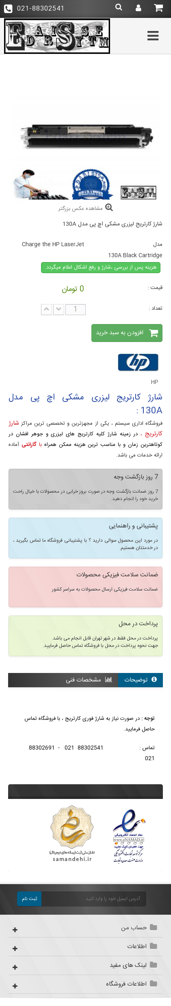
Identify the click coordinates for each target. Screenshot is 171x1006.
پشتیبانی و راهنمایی (133, 526)
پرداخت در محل (138, 624)
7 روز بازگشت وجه (136, 477)
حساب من (134, 928)
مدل (157, 244)
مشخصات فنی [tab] (89, 680)
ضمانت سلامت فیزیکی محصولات (117, 575)
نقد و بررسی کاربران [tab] (128, 694)
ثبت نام (29, 899)
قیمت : (154, 287)
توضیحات (140, 680)
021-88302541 (34, 9)
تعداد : (155, 308)
